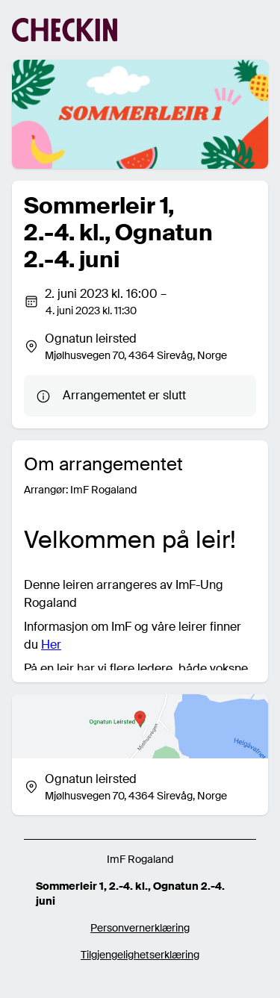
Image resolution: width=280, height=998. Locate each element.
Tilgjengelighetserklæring (140, 954)
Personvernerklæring (140, 928)
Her (51, 644)
